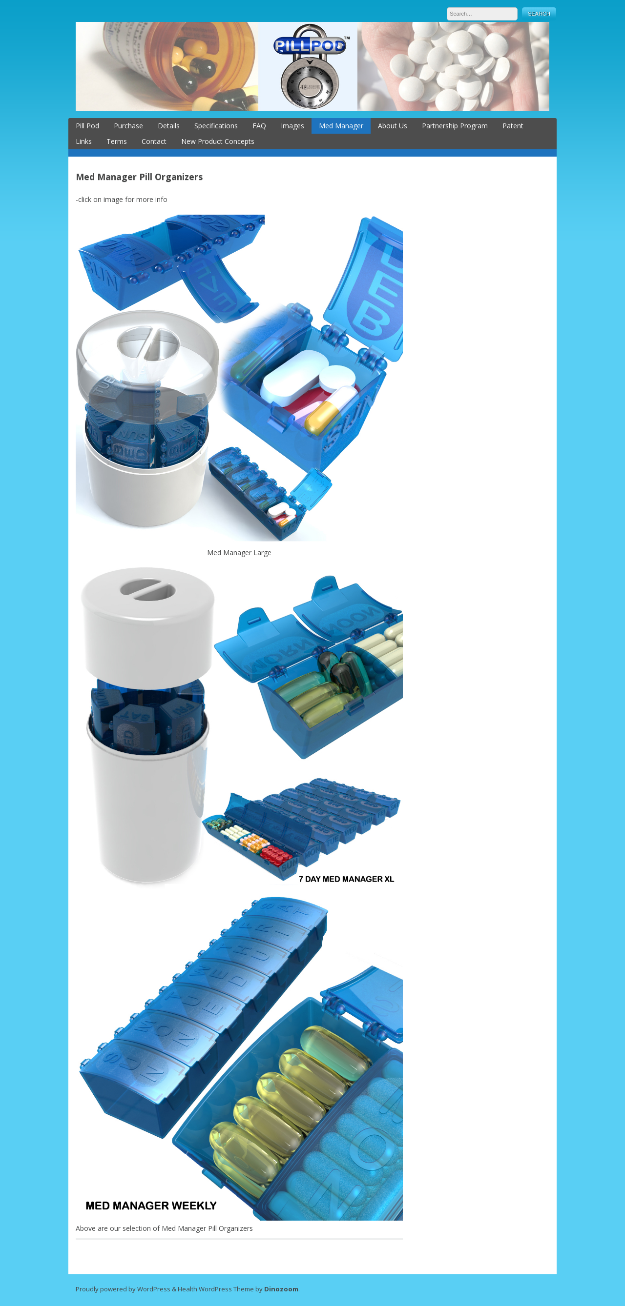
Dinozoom (281, 1289)
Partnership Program (455, 125)
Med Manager (341, 125)
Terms (116, 141)
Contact (154, 141)
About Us (392, 125)
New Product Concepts (217, 141)
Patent (512, 125)
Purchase (128, 125)
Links (84, 141)
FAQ (259, 125)
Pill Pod (87, 125)
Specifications (216, 125)
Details (169, 125)
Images (292, 125)
